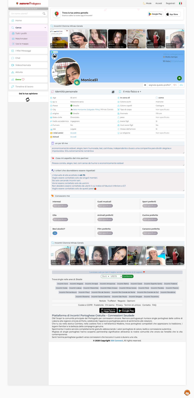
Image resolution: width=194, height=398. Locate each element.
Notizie (102, 357)
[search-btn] (44, 13)
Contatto (146, 361)
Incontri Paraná (172, 344)
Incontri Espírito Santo (153, 340)
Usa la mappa (20, 43)
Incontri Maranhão (91, 344)
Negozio (121, 357)
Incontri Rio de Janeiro (101, 348)
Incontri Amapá (91, 340)
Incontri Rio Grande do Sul (147, 348)
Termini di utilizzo (132, 361)
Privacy (119, 361)
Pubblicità (99, 361)
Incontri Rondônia (168, 348)
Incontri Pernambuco (68, 348)
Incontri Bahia (123, 340)
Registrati (170, 3)
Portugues (28, 3)
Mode (147, 3)
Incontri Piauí (84, 348)
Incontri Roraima (82, 353)
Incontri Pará (143, 344)
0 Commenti (177, 61)
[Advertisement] (117, 14)
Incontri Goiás (61, 344)
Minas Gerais (107, 109)
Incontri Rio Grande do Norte (123, 348)
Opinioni (131, 357)
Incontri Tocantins (151, 353)
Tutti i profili (19, 33)
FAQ (154, 361)
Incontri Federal (170, 340)
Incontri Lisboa (75, 344)
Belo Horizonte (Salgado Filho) (86, 109)
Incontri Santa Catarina (100, 353)
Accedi (159, 3)
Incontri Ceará (136, 340)
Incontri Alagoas (76, 340)
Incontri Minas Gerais (127, 344)
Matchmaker (20, 38)
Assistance (187, 392)
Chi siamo (109, 361)
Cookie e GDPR (85, 361)
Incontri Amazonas (107, 340)
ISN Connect (117, 396)
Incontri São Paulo (119, 353)
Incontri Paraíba (157, 344)
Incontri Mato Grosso (109, 344)
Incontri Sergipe (135, 353)
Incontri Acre (62, 340)
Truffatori (112, 357)
